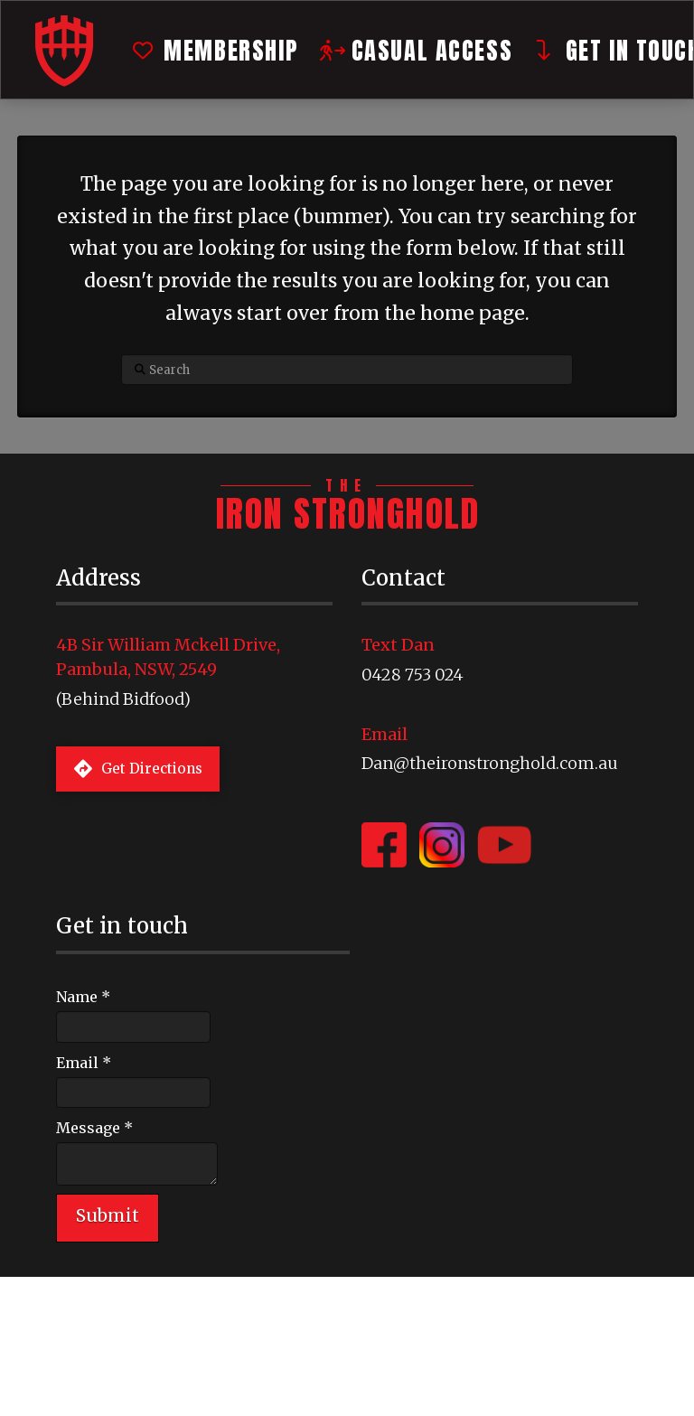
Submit (107, 1215)
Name (83, 997)
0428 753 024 (412, 674)
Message (94, 1128)
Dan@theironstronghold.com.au (489, 763)
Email (83, 1063)
